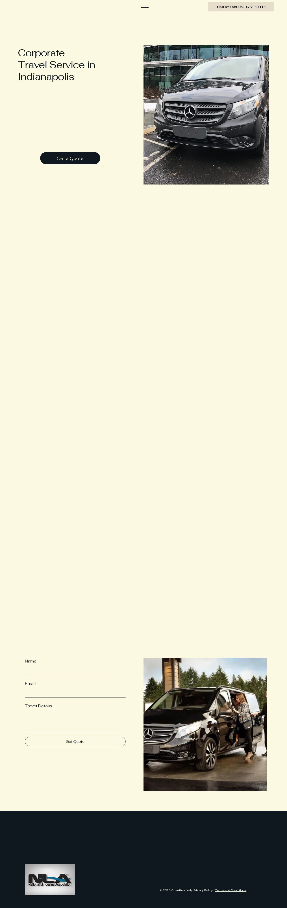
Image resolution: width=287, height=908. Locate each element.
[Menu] (144, 6)
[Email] (74, 692)
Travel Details (38, 705)
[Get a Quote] (70, 158)
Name (30, 661)
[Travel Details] (75, 720)
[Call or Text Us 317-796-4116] (241, 6)
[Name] (74, 670)
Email (30, 683)
